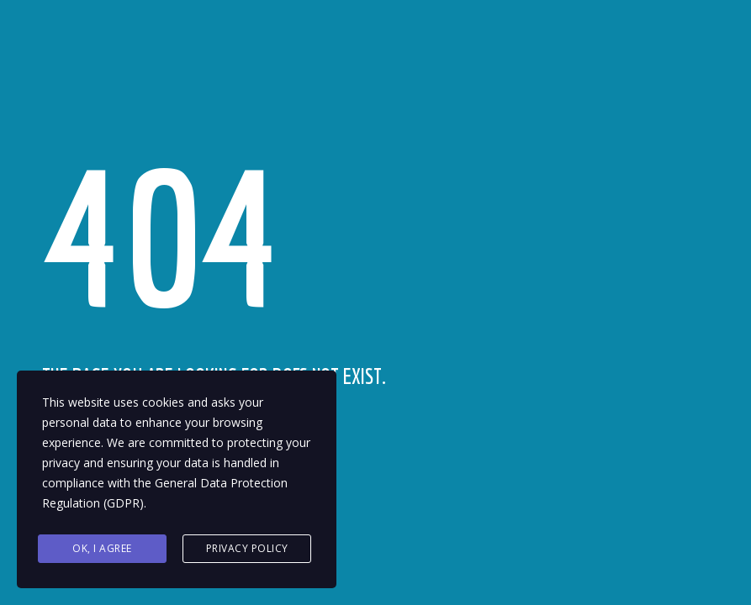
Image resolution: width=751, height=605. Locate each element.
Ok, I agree (102, 548)
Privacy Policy (247, 548)
